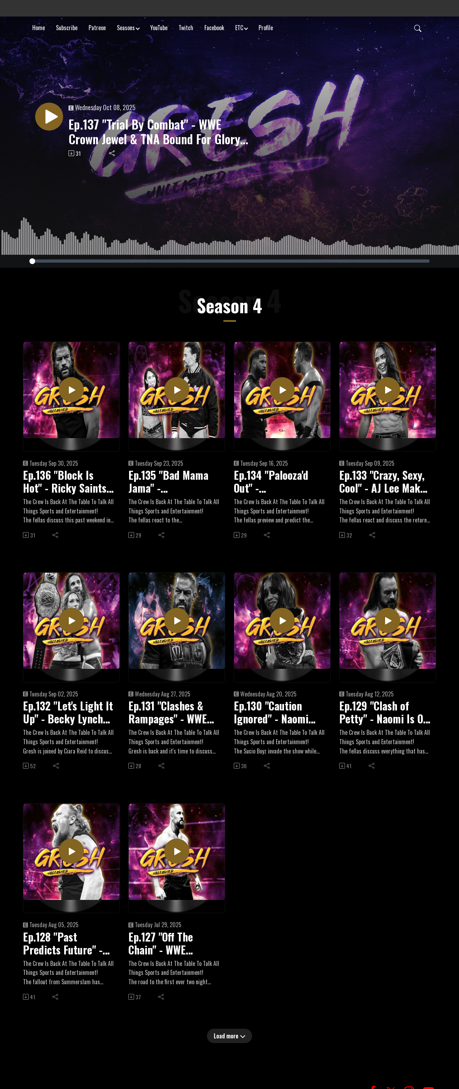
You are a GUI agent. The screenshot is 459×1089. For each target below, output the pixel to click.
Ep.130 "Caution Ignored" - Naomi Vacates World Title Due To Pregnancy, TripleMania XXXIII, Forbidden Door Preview (276, 712)
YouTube (158, 26)
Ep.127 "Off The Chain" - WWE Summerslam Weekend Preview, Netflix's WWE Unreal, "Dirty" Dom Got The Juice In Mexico (172, 943)
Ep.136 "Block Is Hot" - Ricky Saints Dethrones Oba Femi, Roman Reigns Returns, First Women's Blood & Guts (68, 481)
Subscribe (66, 26)
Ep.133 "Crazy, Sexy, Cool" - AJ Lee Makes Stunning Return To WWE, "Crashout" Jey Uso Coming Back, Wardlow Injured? (384, 481)
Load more (230, 1036)
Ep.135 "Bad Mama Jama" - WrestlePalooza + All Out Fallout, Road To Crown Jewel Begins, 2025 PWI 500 (172, 481)
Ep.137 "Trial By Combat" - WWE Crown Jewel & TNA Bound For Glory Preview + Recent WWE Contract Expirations (154, 131)
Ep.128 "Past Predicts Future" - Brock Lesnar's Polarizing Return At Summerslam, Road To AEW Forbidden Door (68, 943)
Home (38, 26)
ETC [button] (239, 26)
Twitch (186, 26)
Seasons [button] (126, 26)
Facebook (214, 26)
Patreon (97, 26)
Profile (266, 26)
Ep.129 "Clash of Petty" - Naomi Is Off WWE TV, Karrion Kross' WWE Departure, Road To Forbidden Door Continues (384, 712)
